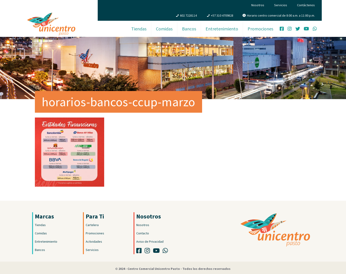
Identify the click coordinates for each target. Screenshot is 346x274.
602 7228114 (188, 15)
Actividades (94, 241)
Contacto (142, 233)
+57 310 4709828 (222, 15)
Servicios (280, 5)
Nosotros (257, 5)
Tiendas (40, 225)
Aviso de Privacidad (150, 241)
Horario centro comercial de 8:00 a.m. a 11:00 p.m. (281, 15)
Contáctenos (306, 5)
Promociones (95, 233)
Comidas (41, 233)
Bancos (40, 250)
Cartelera (92, 225)
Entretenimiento (46, 241)
